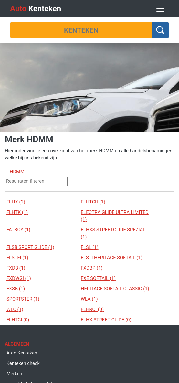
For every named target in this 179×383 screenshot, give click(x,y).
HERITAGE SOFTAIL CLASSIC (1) (115, 289)
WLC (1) (14, 309)
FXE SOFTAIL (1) (98, 278)
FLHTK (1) (17, 212)
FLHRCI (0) (92, 309)
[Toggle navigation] (160, 9)
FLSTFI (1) (17, 258)
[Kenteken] (81, 30)
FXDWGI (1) (18, 278)
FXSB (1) (15, 289)
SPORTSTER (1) (22, 299)
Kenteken (35, 8)
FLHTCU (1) (93, 202)
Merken (14, 374)
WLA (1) (89, 299)
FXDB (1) (15, 268)
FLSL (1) (90, 247)
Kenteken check (23, 363)
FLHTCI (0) (17, 320)
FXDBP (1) (91, 268)
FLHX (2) (15, 202)
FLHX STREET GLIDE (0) (106, 320)
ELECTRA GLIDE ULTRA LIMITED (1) (115, 215)
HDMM (17, 172)
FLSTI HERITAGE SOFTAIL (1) (111, 258)
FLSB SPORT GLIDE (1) (30, 247)
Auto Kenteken (21, 353)
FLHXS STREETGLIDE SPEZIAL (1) (113, 233)
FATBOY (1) (18, 230)
